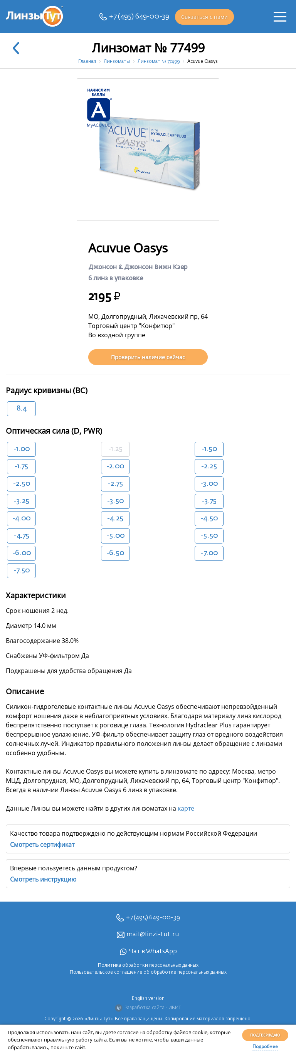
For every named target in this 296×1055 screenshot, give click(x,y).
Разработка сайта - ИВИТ (148, 1008)
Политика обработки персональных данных (148, 965)
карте (186, 808)
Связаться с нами (204, 16)
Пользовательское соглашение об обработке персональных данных (148, 972)
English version (148, 998)
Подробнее (265, 1046)
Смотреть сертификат (42, 844)
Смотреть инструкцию (43, 879)
